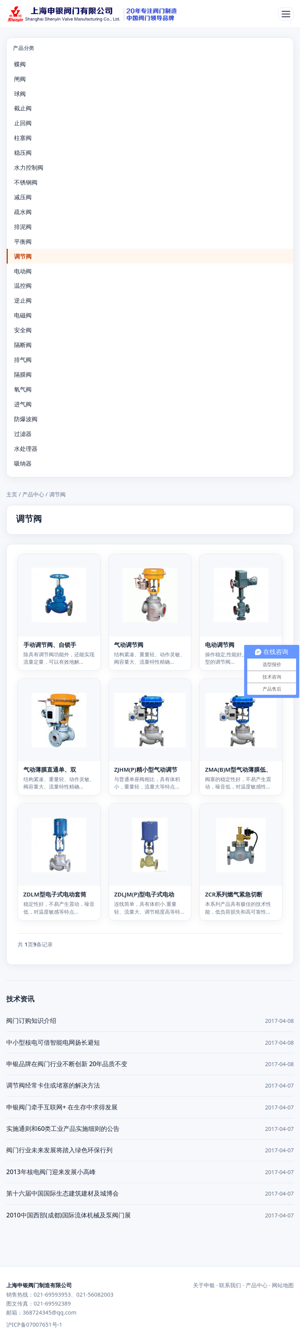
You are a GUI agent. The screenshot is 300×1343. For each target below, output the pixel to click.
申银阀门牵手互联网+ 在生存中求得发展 (62, 1107)
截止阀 (23, 108)
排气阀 (23, 359)
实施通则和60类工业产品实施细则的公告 (63, 1128)
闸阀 (20, 79)
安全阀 (23, 330)
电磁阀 (23, 315)
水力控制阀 (28, 167)
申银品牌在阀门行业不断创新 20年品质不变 (66, 1064)
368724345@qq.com (50, 1312)
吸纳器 (23, 463)
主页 (11, 494)
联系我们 (230, 1285)
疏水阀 (23, 212)
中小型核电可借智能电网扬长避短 (53, 1042)
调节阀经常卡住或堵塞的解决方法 (53, 1085)
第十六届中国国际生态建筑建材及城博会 (62, 1193)
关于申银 (204, 1285)
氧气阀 (23, 389)
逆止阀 (23, 300)
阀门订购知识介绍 (31, 1020)
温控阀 (23, 285)
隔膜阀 (23, 374)
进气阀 (23, 404)
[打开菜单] (286, 14)
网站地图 (283, 1285)
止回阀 (23, 123)
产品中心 (33, 494)
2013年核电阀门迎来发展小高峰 (51, 1172)
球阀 (20, 93)
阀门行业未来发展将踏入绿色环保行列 (59, 1150)
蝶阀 (20, 64)
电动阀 (23, 271)
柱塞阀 (23, 138)
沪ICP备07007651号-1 (34, 1324)
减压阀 (23, 197)
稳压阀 (23, 152)
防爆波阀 (26, 419)
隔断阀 (23, 345)
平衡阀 (23, 241)
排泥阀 (23, 226)
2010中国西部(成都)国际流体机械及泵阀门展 (68, 1215)
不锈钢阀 (26, 182)
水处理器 (26, 448)
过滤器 (23, 434)
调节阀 (23, 256)
